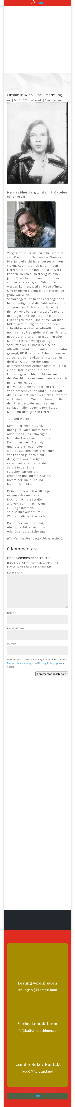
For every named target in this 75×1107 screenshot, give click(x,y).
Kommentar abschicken (51, 629)
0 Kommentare (53, 55)
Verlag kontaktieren (37, 979)
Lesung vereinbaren (37, 938)
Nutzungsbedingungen (49, 618)
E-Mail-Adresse (16, 583)
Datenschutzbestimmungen (20, 618)
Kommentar (14, 527)
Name (11, 568)
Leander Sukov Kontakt (37, 1019)
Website (11, 599)
